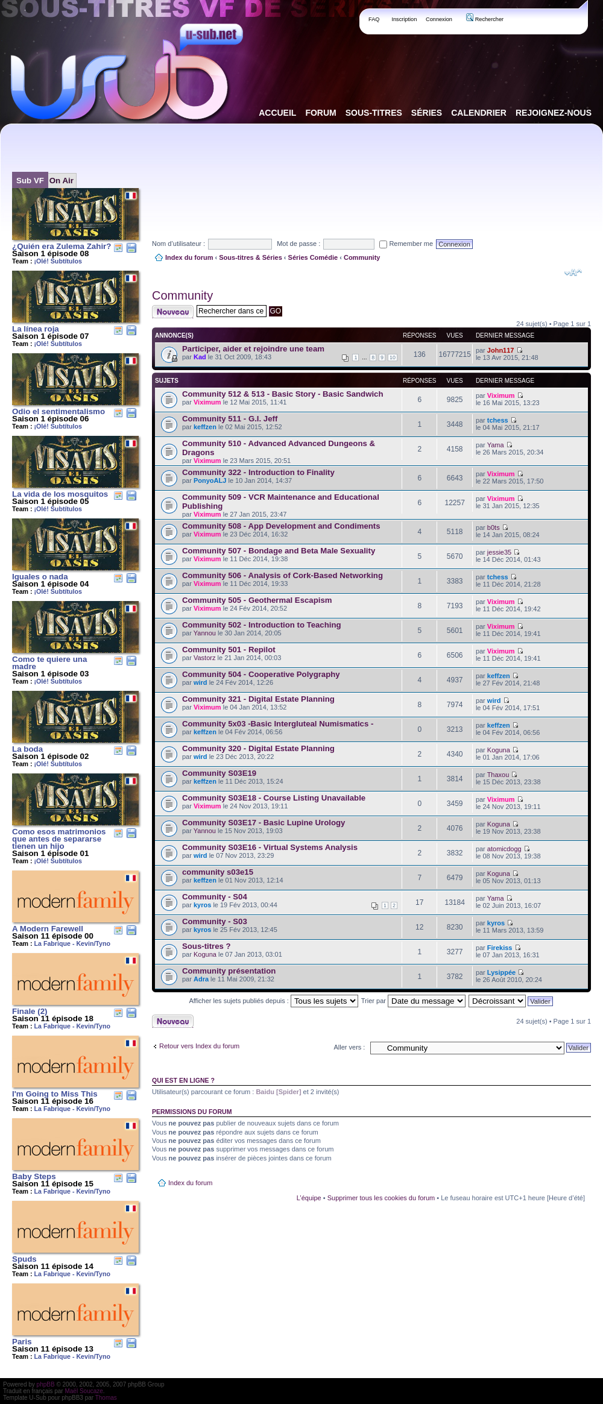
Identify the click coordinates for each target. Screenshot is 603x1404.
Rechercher (485, 19)
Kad (200, 356)
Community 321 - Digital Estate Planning (258, 699)
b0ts (493, 527)
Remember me (406, 243)
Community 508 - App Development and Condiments (281, 525)
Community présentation (229, 970)
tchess (497, 420)
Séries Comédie (313, 257)
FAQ (374, 19)
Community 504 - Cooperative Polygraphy (261, 674)
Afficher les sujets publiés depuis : (273, 1000)
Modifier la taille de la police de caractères (573, 272)
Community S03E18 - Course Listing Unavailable (273, 797)
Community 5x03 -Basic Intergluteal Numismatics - (277, 723)
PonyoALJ (210, 480)
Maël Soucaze (84, 1391)
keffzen (205, 426)
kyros (202, 904)
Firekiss (500, 947)
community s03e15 (217, 872)
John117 (500, 350)
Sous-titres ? (206, 946)
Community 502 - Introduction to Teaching (261, 624)
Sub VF (30, 180)
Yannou (205, 633)
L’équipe (309, 1197)
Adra (201, 979)
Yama (495, 445)
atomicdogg (504, 848)
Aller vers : (349, 1047)
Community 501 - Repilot (229, 649)
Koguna (498, 750)
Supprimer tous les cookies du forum (381, 1197)
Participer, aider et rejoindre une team (253, 348)
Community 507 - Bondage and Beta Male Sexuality (278, 550)
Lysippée (501, 972)
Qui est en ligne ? (183, 1080)
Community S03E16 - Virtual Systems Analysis (270, 847)
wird (200, 682)
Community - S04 (214, 896)
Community (362, 257)
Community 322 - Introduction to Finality (258, 472)
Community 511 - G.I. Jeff (229, 418)
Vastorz (204, 657)
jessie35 (499, 552)
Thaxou (498, 774)
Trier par (413, 1000)
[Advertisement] (189, 171)
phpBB (46, 1384)
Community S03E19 (219, 773)
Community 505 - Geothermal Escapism (257, 600)
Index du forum (189, 257)
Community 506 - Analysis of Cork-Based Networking (282, 575)
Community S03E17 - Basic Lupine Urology (263, 822)
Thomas (106, 1397)
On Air (61, 180)
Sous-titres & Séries (250, 257)
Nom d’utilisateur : (178, 243)
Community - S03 (214, 921)
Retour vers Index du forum (199, 1046)
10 (393, 357)
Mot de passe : (298, 243)
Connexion (439, 19)
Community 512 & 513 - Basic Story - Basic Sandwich (282, 393)
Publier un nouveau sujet (173, 311)
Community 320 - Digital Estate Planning (258, 748)
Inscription (404, 19)
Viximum (207, 402)
